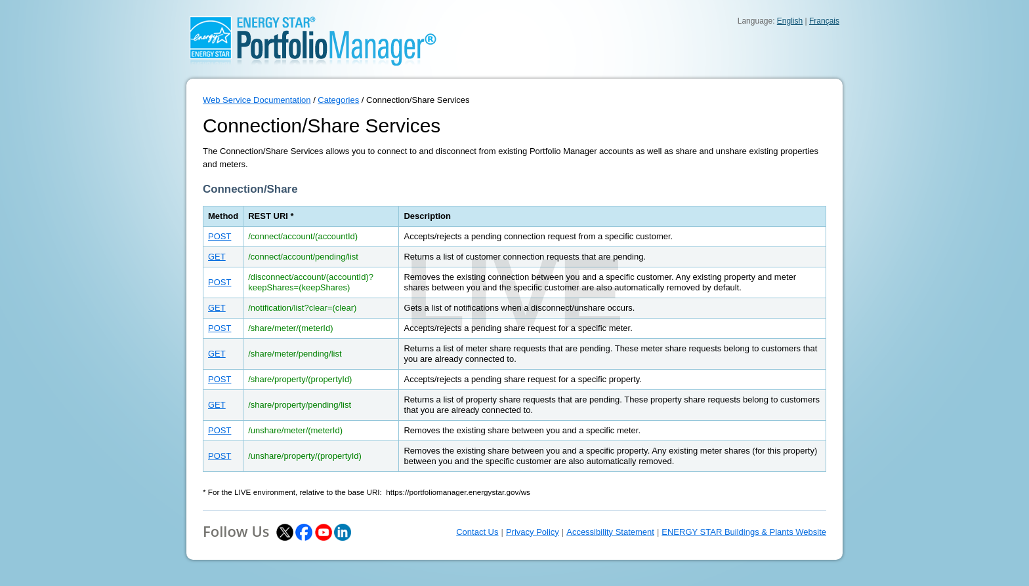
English (790, 21)
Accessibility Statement (610, 532)
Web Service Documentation (257, 100)
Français (824, 21)
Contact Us (477, 532)
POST (219, 236)
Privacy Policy (532, 532)
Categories (338, 100)
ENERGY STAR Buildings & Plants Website (744, 532)
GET (217, 257)
